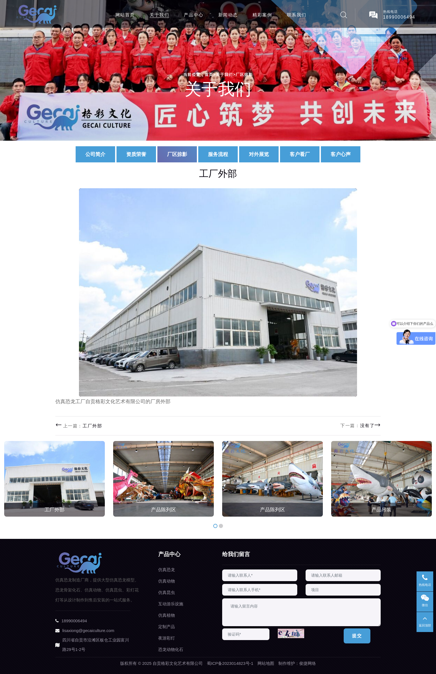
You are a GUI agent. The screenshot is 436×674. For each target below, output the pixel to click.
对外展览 (259, 154)
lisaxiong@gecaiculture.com (88, 630)
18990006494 (399, 17)
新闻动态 (228, 15)
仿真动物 (166, 581)
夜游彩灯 (166, 638)
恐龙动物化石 (170, 649)
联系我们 (296, 15)
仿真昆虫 (166, 592)
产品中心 (193, 15)
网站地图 (265, 663)
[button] (215, 526)
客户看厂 (300, 154)
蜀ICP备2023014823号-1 (230, 663)
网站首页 (125, 15)
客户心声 (341, 154)
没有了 (367, 425)
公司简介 (95, 154)
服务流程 (218, 154)
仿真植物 (166, 615)
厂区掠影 (244, 74)
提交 (357, 635)
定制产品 (166, 626)
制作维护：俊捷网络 (297, 663)
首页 (210, 74)
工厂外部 (92, 425)
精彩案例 (262, 15)
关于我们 (159, 15)
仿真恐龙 (166, 569)
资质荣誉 (136, 154)
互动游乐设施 (170, 603)
